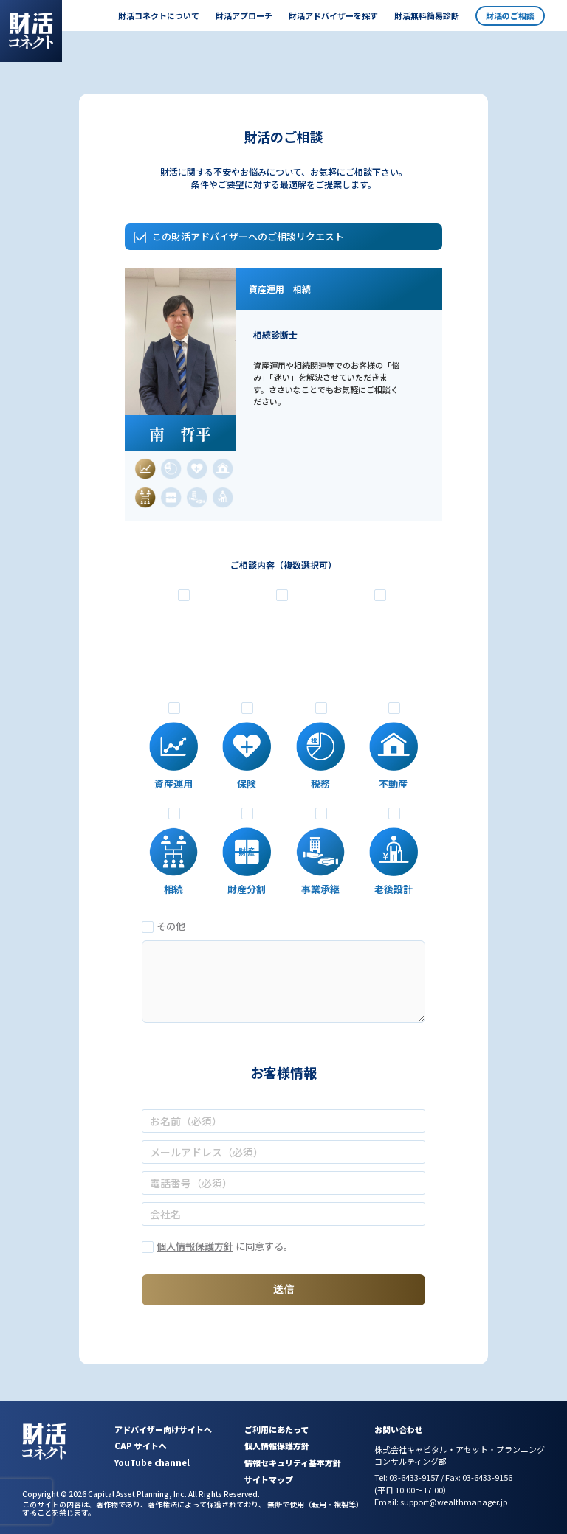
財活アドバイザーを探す (333, 15)
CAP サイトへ (140, 1445)
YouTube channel (152, 1462)
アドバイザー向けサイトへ (163, 1429)
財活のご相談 (510, 15)
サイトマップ (268, 1479)
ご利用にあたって (276, 1429)
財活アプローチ (244, 15)
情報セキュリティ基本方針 (292, 1462)
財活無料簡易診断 (426, 15)
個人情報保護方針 (195, 1246)
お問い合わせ (398, 1429)
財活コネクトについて (158, 15)
